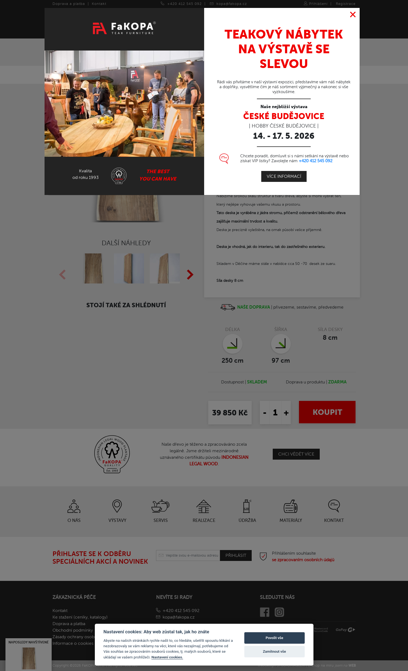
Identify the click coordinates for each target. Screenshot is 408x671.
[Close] (353, 15)
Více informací (284, 176)
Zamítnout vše (274, 651)
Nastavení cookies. (167, 657)
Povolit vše (274, 638)
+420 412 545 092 (315, 161)
